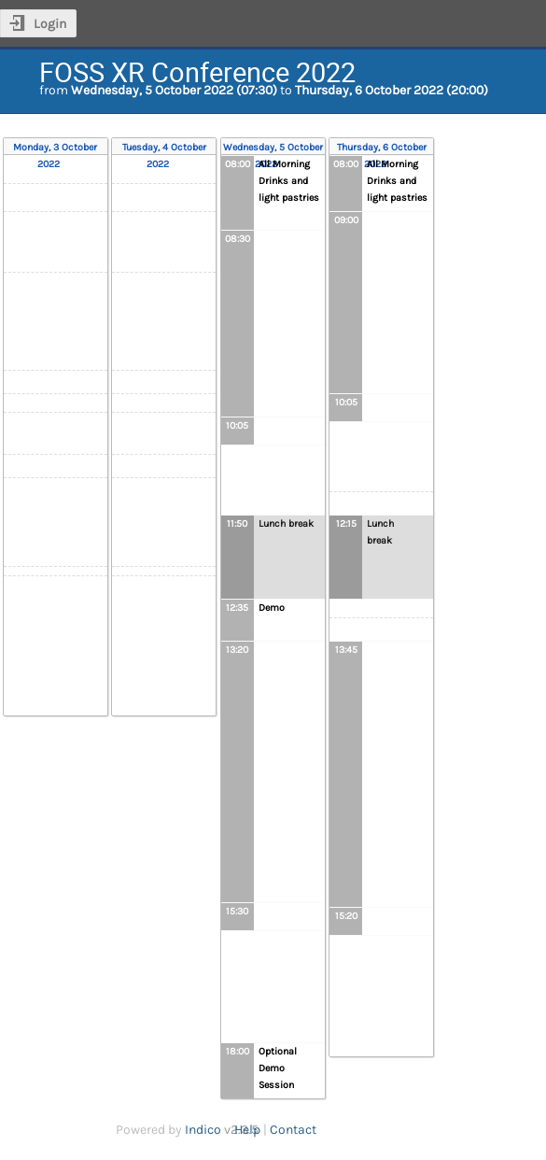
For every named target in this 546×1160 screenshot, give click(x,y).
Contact (293, 1130)
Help (247, 1130)
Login (50, 24)
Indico (203, 1130)
